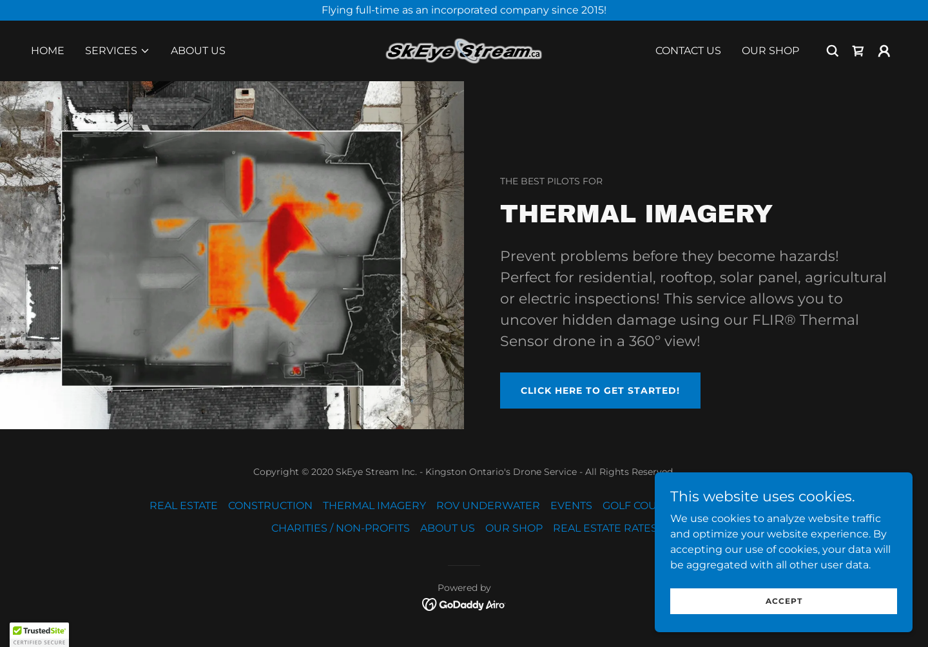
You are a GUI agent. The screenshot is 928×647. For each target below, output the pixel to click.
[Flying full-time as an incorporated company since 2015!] (464, 10)
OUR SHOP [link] (770, 50)
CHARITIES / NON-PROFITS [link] (340, 528)
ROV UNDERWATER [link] (488, 505)
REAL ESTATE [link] (184, 505)
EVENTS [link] (571, 505)
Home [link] (47, 50)
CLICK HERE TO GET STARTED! (600, 390)
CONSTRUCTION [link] (270, 505)
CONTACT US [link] (688, 50)
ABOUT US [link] (198, 50)
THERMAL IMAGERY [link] (374, 505)
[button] (117, 51)
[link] (464, 50)
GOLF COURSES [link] (643, 505)
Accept (784, 601)
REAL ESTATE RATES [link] (605, 528)
